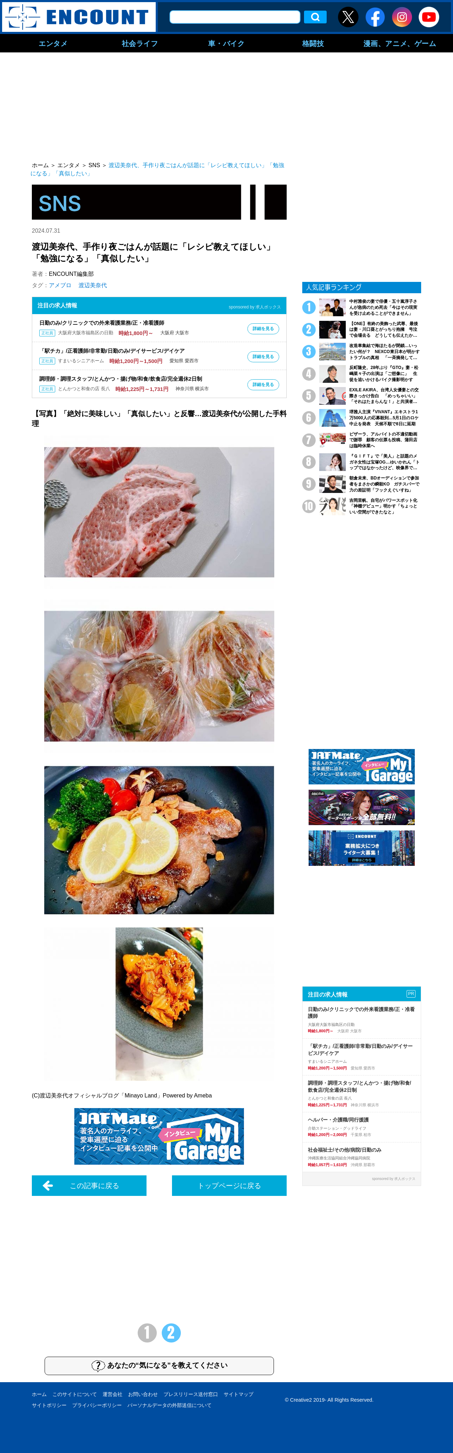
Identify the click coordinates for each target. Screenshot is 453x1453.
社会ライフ (140, 43)
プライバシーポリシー (97, 1405)
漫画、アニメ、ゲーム (399, 43)
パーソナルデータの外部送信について (169, 1405)
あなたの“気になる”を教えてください (159, 1366)
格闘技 (313, 43)
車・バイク (226, 43)
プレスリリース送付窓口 (191, 1394)
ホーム (39, 1394)
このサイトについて (74, 1394)
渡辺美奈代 (93, 285)
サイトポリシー (49, 1405)
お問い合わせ (143, 1394)
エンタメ (53, 43)
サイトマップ (238, 1394)
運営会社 (112, 1394)
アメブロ (60, 285)
